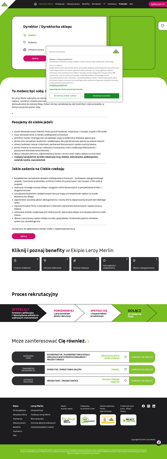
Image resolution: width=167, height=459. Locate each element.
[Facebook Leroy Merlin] (159, 442)
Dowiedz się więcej (142, 359)
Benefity (86, 4)
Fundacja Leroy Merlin (40, 414)
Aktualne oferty (46, 4)
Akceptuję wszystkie (101, 96)
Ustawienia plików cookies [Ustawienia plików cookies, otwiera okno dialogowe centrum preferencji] (65, 96)
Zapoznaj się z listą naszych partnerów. (66, 89)
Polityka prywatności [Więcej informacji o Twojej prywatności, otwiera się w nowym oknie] (58, 85)
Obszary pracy (73, 4)
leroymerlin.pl (37, 410)
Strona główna (19, 410)
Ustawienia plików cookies (42, 427)
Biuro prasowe (37, 419)
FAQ (131, 4)
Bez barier (96, 4)
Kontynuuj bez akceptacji (57, 51)
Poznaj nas (60, 4)
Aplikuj (35, 58)
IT (104, 4)
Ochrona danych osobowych (43, 423)
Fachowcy (112, 4)
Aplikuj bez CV (158, 4)
